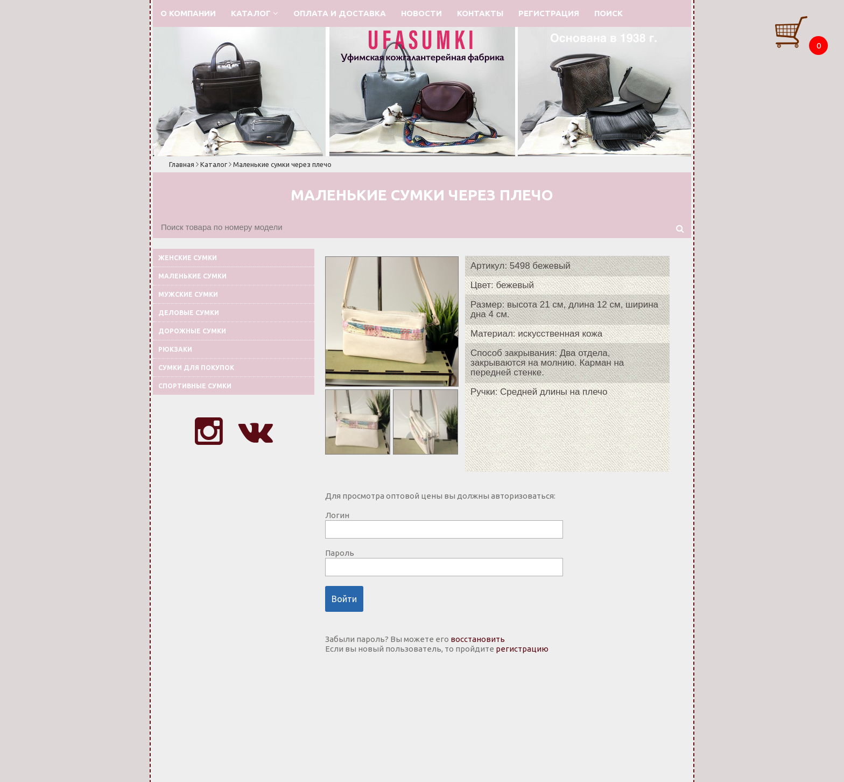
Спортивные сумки (194, 385)
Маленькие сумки (192, 276)
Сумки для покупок (196, 367)
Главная (181, 164)
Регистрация (548, 13)
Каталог (254, 13)
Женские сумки (187, 257)
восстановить (478, 639)
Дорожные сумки (192, 330)
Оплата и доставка (339, 13)
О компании (188, 13)
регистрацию (522, 648)
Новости (421, 13)
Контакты (480, 13)
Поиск (608, 13)
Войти (344, 599)
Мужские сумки (188, 294)
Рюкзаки (175, 349)
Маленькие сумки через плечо (282, 164)
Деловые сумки (188, 312)
